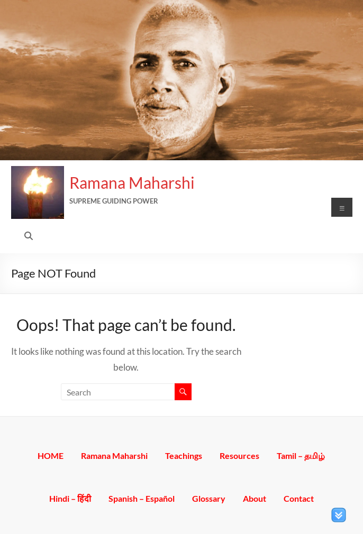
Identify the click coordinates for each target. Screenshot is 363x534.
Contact (299, 497)
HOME (50, 454)
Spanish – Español (141, 497)
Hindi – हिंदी (70, 497)
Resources (239, 454)
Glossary (208, 497)
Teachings (183, 454)
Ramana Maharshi (132, 182)
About (254, 497)
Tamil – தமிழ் (301, 454)
